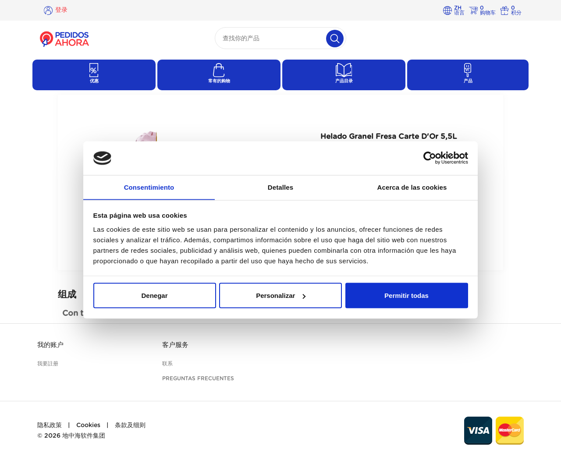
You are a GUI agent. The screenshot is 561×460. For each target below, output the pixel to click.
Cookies (88, 425)
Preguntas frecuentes (198, 378)
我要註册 (47, 363)
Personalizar (280, 295)
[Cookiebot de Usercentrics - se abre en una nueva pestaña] (429, 158)
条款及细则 (130, 425)
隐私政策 (49, 425)
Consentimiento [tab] (149, 187)
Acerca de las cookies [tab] (412, 187)
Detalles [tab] (280, 187)
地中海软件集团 (83, 436)
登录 (61, 10)
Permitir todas (406, 295)
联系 (167, 363)
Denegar (154, 295)
